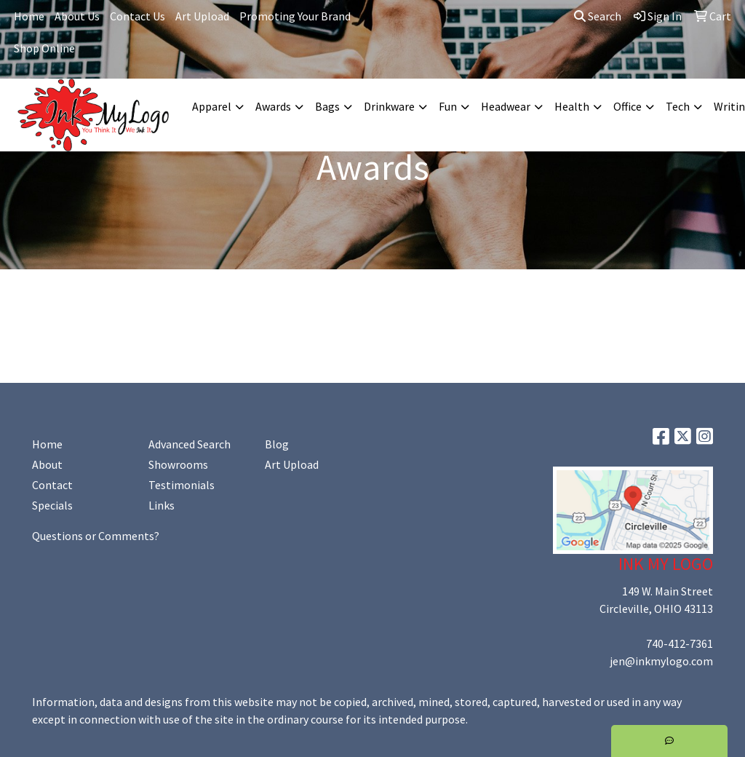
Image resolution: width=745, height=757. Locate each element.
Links (161, 505)
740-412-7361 (679, 643)
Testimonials (181, 484)
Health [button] (571, 106)
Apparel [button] (211, 106)
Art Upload (202, 16)
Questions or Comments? (95, 535)
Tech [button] (678, 106)
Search (597, 16)
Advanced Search (189, 444)
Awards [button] (273, 106)
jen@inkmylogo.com (661, 661)
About (47, 464)
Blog (277, 444)
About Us (77, 16)
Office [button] (627, 106)
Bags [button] (327, 106)
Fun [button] (448, 106)
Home (29, 16)
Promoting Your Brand (295, 16)
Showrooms (178, 464)
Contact (52, 484)
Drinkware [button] (389, 106)
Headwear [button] (505, 106)
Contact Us (137, 16)
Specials (52, 505)
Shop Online (44, 48)
